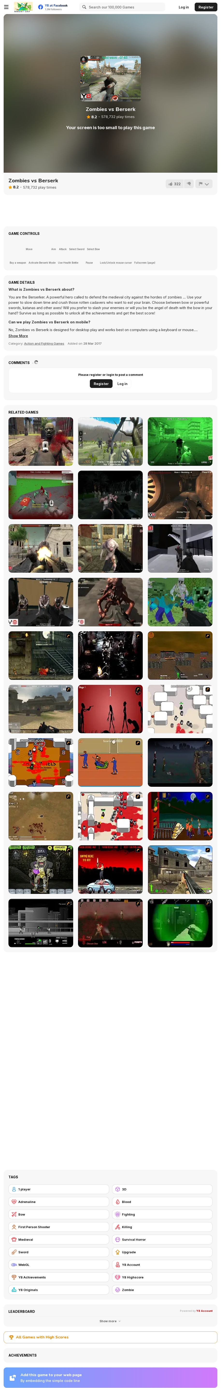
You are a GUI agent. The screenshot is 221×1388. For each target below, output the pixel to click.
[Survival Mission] (110, 495)
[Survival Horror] (162, 1239)
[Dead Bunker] (180, 495)
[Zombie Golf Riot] (110, 869)
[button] (18, 336)
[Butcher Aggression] (40, 548)
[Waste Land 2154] (180, 655)
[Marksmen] (180, 923)
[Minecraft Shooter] (180, 602)
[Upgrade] (162, 1252)
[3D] (162, 1189)
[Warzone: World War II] (180, 869)
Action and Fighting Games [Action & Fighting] (44, 343)
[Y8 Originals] (58, 1290)
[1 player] (58, 1189)
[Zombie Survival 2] (40, 655)
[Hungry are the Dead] (180, 816)
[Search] (83, 7)
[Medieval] (58, 1239)
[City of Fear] (180, 548)
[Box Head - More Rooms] (180, 709)
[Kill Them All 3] (110, 548)
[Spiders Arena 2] (40, 495)
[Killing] (162, 1227)
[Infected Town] (40, 602)
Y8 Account (204, 1311)
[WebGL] (58, 1264)
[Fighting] (162, 1214)
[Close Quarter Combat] (40, 923)
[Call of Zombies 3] (180, 441)
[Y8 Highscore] (162, 1277)
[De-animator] (110, 709)
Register (206, 7)
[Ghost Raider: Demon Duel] (110, 655)
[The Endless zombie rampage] (40, 816)
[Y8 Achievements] (58, 1277)
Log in (184, 7)
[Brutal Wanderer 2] (110, 441)
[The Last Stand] (180, 762)
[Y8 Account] (162, 1264)
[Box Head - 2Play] (110, 816)
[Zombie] (162, 1290)
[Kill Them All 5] (110, 602)
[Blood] (162, 1202)
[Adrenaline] (58, 1202)
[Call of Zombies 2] (40, 441)
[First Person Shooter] (58, 1227)
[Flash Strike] (40, 709)
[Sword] (58, 1252)
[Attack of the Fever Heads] (110, 762)
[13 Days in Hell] (110, 923)
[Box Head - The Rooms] (40, 762)
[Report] (204, 183)
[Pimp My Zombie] (40, 869)
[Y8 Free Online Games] (23, 7)
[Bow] (58, 1214)
